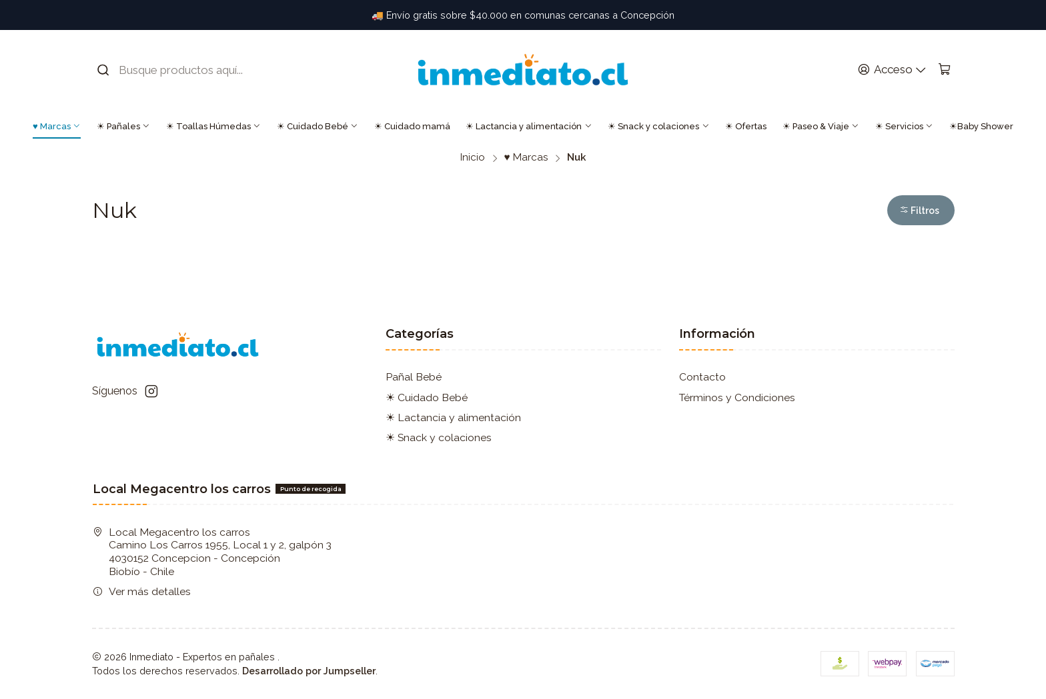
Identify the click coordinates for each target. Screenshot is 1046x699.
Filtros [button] (919, 210)
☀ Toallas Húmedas (213, 126)
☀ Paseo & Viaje (820, 126)
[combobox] (180, 70)
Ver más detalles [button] (142, 591)
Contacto (702, 376)
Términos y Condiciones (737, 397)
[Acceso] (892, 70)
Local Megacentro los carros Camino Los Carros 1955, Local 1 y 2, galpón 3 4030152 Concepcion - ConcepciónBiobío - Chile (212, 552)
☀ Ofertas (745, 126)
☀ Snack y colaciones (658, 126)
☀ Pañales (123, 126)
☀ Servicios (904, 126)
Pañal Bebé (414, 376)
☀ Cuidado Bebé (317, 126)
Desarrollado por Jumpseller (309, 670)
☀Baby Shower (981, 126)
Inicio (472, 158)
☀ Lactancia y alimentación (529, 126)
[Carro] (944, 70)
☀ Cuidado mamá (412, 126)
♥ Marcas (57, 126)
